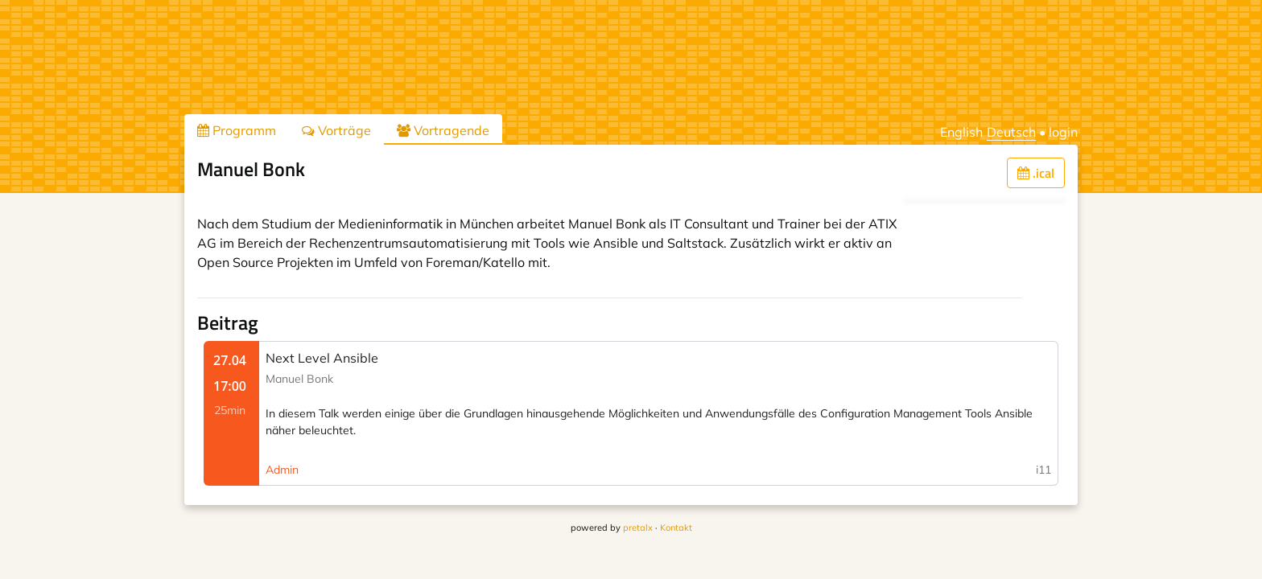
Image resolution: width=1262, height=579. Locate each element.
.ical (1035, 173)
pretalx (638, 527)
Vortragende (443, 130)
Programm (236, 130)
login (1063, 132)
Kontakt (676, 527)
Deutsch (1011, 132)
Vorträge (336, 130)
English (961, 132)
